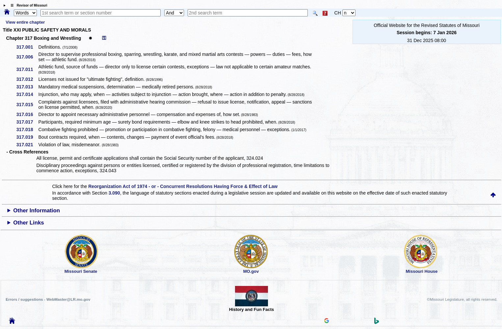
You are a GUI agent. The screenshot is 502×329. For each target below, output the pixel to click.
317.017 (27, 122)
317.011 (27, 69)
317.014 (27, 94)
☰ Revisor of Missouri (27, 5)
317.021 (27, 144)
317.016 (27, 114)
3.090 (114, 193)
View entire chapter (25, 22)
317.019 (27, 137)
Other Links (28, 223)
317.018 (27, 129)
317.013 (27, 86)
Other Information (36, 210)
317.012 (27, 79)
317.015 (27, 104)
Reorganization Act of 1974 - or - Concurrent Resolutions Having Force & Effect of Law (182, 186)
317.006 (27, 56)
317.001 (27, 47)
